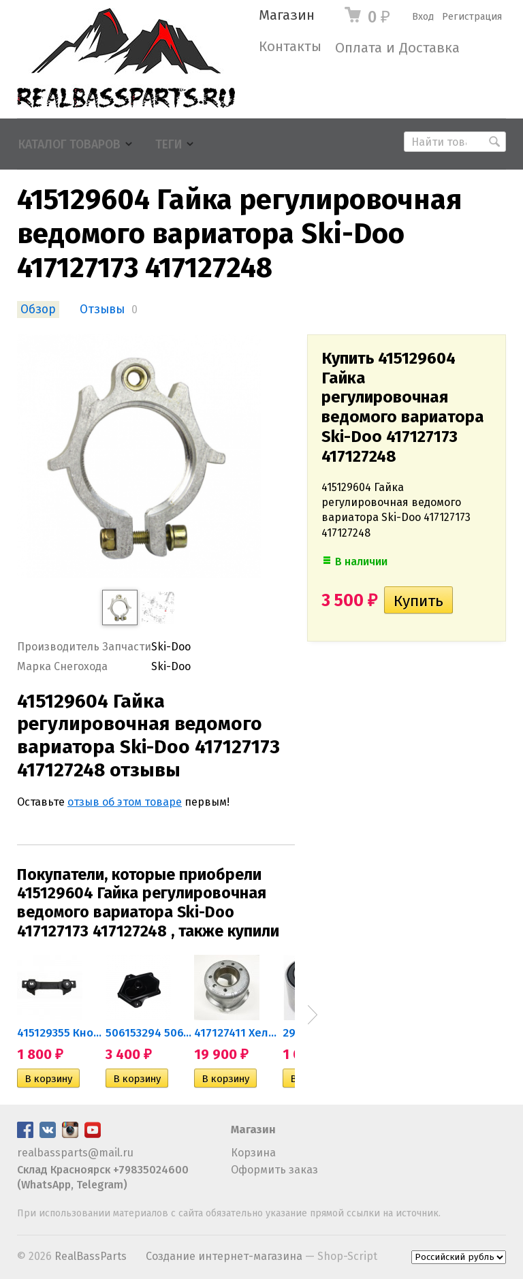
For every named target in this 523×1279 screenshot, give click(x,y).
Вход (423, 16)
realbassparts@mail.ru (75, 1152)
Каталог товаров (69, 145)
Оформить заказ (274, 1169)
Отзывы (102, 309)
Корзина (253, 1152)
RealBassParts (90, 1256)
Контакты (290, 46)
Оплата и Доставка (397, 48)
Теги (168, 145)
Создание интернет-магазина (224, 1256)
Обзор (38, 309)
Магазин (287, 15)
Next (312, 1014)
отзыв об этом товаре (124, 801)
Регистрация (472, 16)
